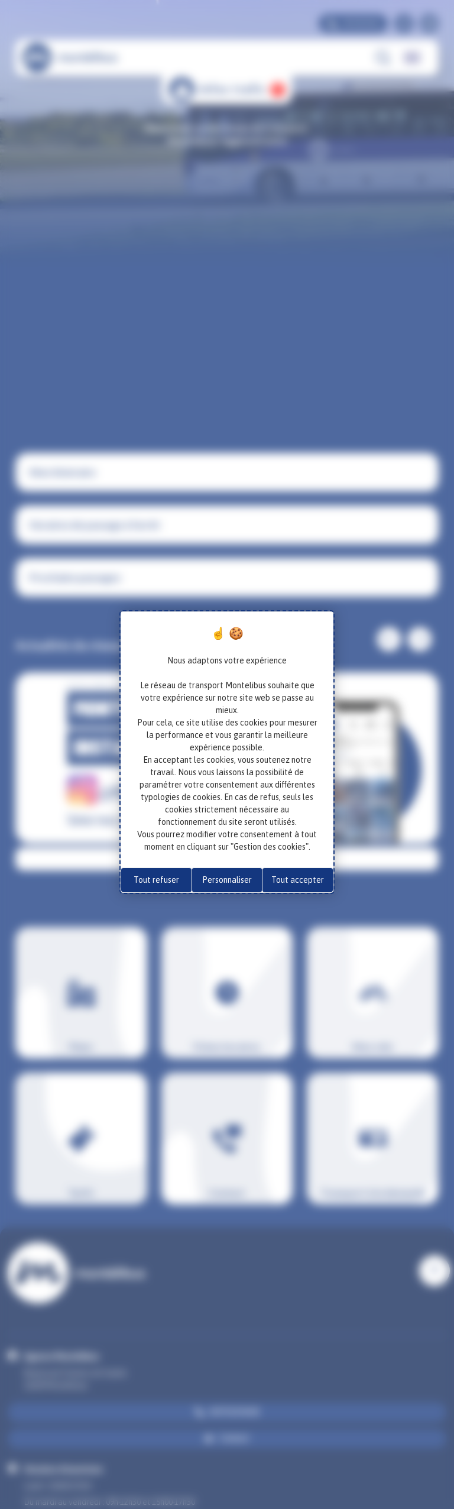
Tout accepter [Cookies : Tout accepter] (297, 880)
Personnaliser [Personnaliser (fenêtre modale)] (227, 880)
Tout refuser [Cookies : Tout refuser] (156, 880)
